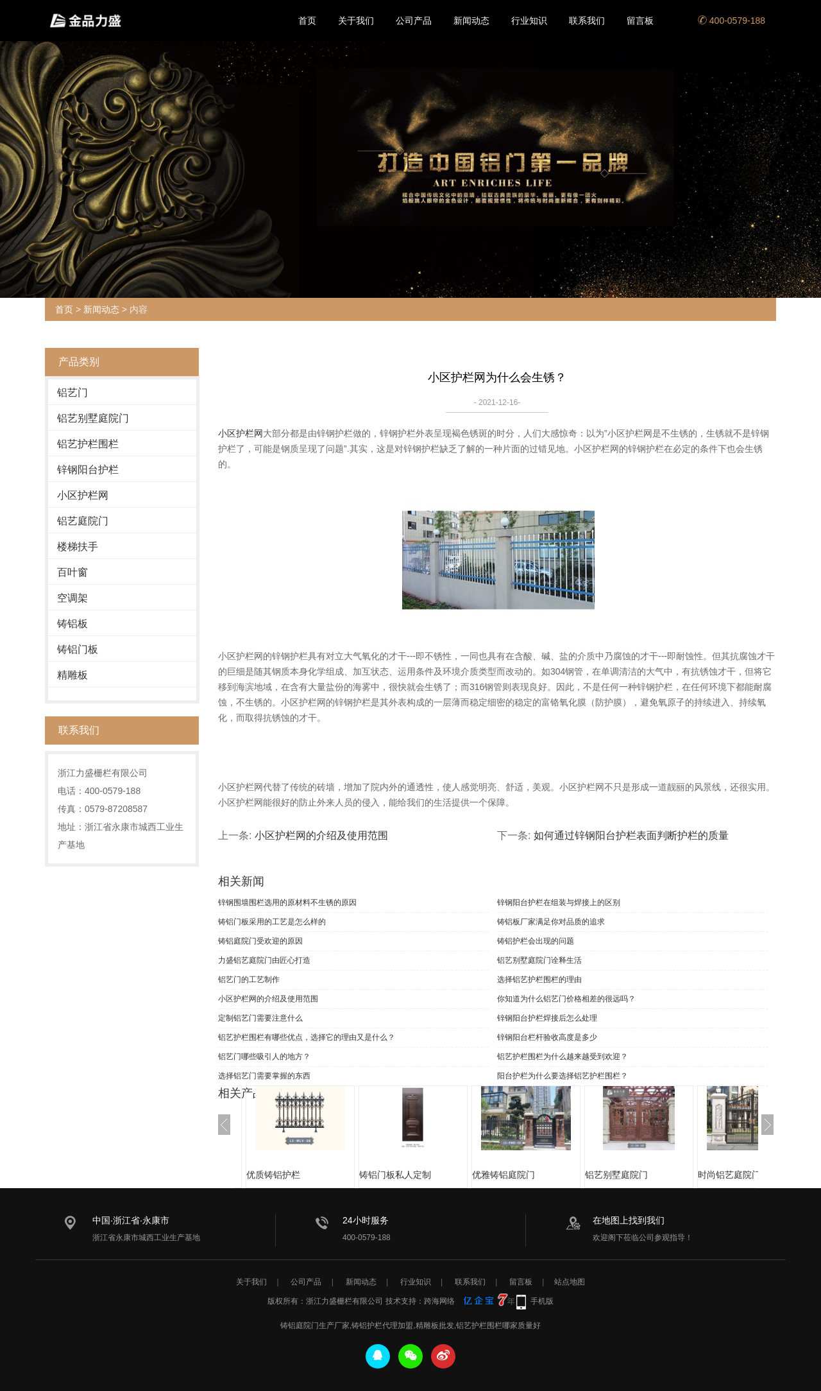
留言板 (640, 20)
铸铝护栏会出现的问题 (535, 941)
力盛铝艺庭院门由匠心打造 (264, 960)
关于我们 (356, 20)
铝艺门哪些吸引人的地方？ (264, 1056)
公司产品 (414, 20)
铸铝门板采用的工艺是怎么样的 (272, 921)
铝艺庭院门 (82, 520)
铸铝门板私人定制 (395, 1175)
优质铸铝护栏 (273, 1175)
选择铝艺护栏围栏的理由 (539, 979)
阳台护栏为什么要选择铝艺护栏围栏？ (562, 1075)
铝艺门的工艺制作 (249, 979)
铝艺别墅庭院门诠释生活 (539, 960)
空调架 (72, 597)
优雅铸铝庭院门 (503, 1175)
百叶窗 (72, 572)
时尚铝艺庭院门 (729, 1175)
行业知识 (529, 20)
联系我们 (587, 20)
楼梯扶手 (77, 546)
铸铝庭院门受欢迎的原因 (260, 941)
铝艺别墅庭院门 (93, 418)
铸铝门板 (77, 649)
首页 (307, 20)
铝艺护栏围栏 (88, 443)
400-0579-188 (731, 20)
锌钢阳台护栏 (88, 469)
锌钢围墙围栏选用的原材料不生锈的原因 (287, 902)
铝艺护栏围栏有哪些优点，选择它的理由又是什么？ (306, 1037)
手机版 (542, 1301)
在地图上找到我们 (628, 1220)
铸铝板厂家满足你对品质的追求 (551, 921)
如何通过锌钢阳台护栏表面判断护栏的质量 (631, 835)
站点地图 (569, 1281)
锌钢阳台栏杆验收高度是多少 (547, 1037)
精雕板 (72, 675)
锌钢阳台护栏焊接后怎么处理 (547, 1018)
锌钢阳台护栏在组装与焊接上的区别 (558, 902)
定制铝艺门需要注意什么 (260, 1018)
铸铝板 (72, 623)
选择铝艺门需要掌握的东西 (264, 1075)
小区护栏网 (82, 495)
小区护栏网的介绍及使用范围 (321, 835)
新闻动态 (471, 20)
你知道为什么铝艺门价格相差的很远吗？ (566, 998)
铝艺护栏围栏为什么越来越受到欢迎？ (562, 1056)
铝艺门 (72, 392)
